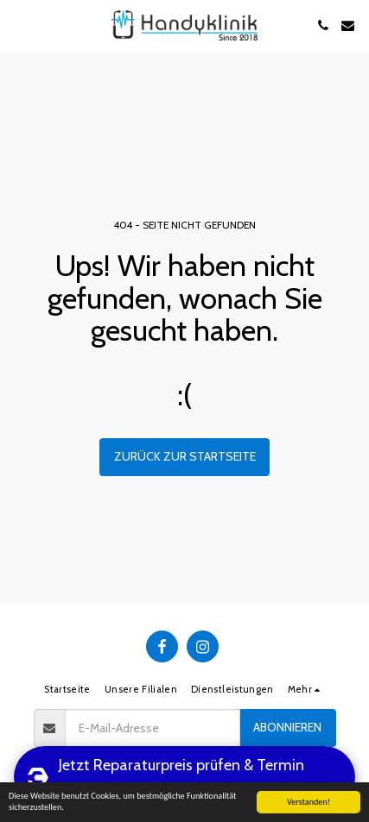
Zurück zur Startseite (185, 456)
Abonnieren (287, 727)
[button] (19, 25)
